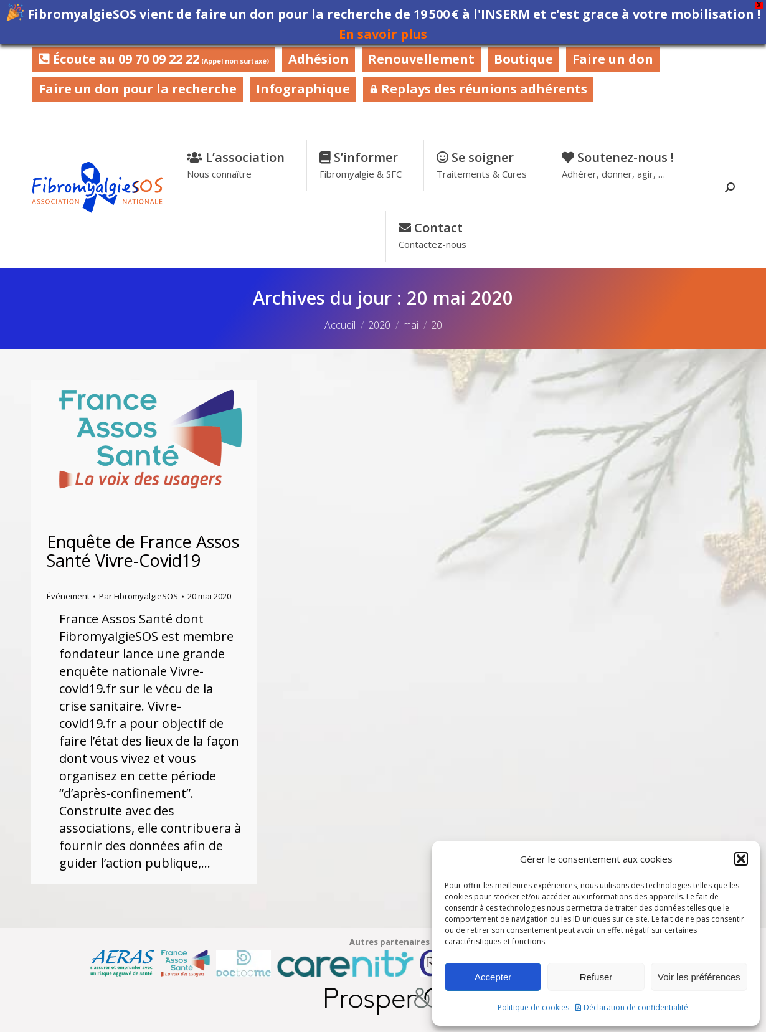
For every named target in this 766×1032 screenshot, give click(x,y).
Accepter (493, 977)
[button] (741, 859)
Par (138, 596)
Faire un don (612, 58)
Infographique (303, 88)
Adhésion (318, 58)
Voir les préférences (699, 977)
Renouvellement (421, 58)
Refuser (596, 977)
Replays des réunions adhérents (478, 88)
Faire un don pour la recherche (138, 88)
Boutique (523, 58)
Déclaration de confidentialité (636, 1007)
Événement (68, 596)
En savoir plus (383, 34)
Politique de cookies (533, 1007)
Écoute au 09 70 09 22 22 (154, 58)
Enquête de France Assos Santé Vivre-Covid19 (143, 551)
